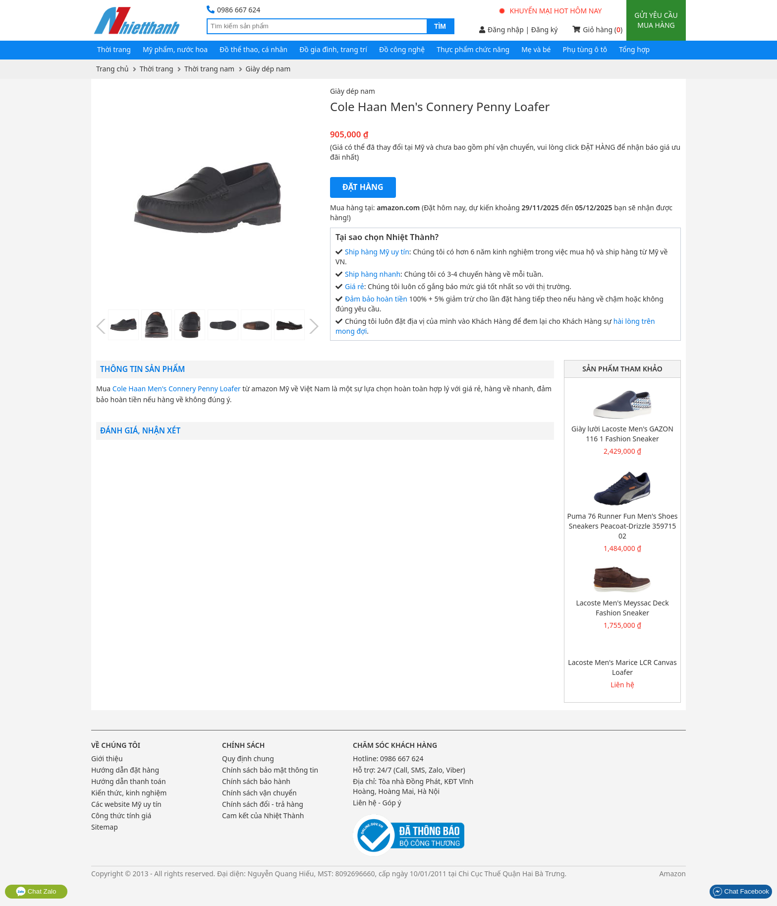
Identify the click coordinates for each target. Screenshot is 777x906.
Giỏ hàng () (597, 29)
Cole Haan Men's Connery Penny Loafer (176, 388)
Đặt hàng (363, 186)
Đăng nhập (501, 29)
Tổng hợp (634, 49)
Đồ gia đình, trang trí (333, 49)
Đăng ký (544, 29)
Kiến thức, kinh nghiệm (128, 792)
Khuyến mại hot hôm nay (551, 10)
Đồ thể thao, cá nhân (253, 49)
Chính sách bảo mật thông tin (270, 770)
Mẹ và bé (536, 49)
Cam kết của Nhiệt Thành (263, 815)
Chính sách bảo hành (256, 781)
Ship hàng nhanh (372, 274)
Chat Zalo (36, 891)
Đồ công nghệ (402, 49)
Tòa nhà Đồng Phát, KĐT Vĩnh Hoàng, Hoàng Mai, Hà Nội (413, 786)
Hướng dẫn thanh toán (128, 781)
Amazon (672, 873)
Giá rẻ (354, 286)
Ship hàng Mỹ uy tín (377, 251)
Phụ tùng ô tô (585, 49)
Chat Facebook (741, 891)
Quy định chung (248, 758)
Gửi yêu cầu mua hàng (655, 20)
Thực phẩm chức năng (473, 49)
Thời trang (114, 49)
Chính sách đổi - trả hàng (262, 804)
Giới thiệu (107, 758)
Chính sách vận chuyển (259, 792)
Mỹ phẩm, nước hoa (175, 49)
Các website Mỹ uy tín (126, 804)
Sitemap (104, 827)
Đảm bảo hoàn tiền (376, 298)
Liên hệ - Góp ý (377, 802)
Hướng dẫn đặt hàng (125, 770)
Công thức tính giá (121, 815)
